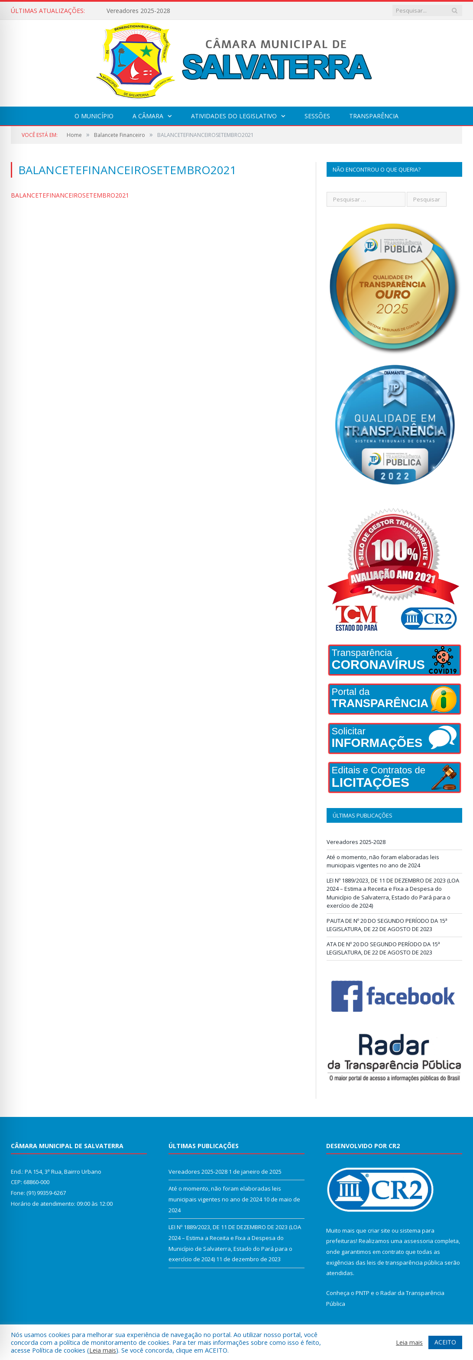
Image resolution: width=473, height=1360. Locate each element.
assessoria (418, 1241)
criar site (379, 1230)
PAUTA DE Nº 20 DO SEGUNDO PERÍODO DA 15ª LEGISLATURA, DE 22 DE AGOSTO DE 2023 (387, 925)
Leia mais (102, 1350)
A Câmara (148, 116)
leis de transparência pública (405, 1262)
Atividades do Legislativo (234, 116)
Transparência (373, 116)
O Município (94, 116)
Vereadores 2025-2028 (138, 11)
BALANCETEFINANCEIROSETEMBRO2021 (70, 195)
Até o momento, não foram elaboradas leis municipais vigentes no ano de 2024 (383, 861)
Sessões (317, 116)
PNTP (362, 1293)
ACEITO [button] (445, 1342)
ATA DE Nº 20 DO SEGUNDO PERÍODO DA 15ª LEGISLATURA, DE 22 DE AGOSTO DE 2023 (383, 948)
